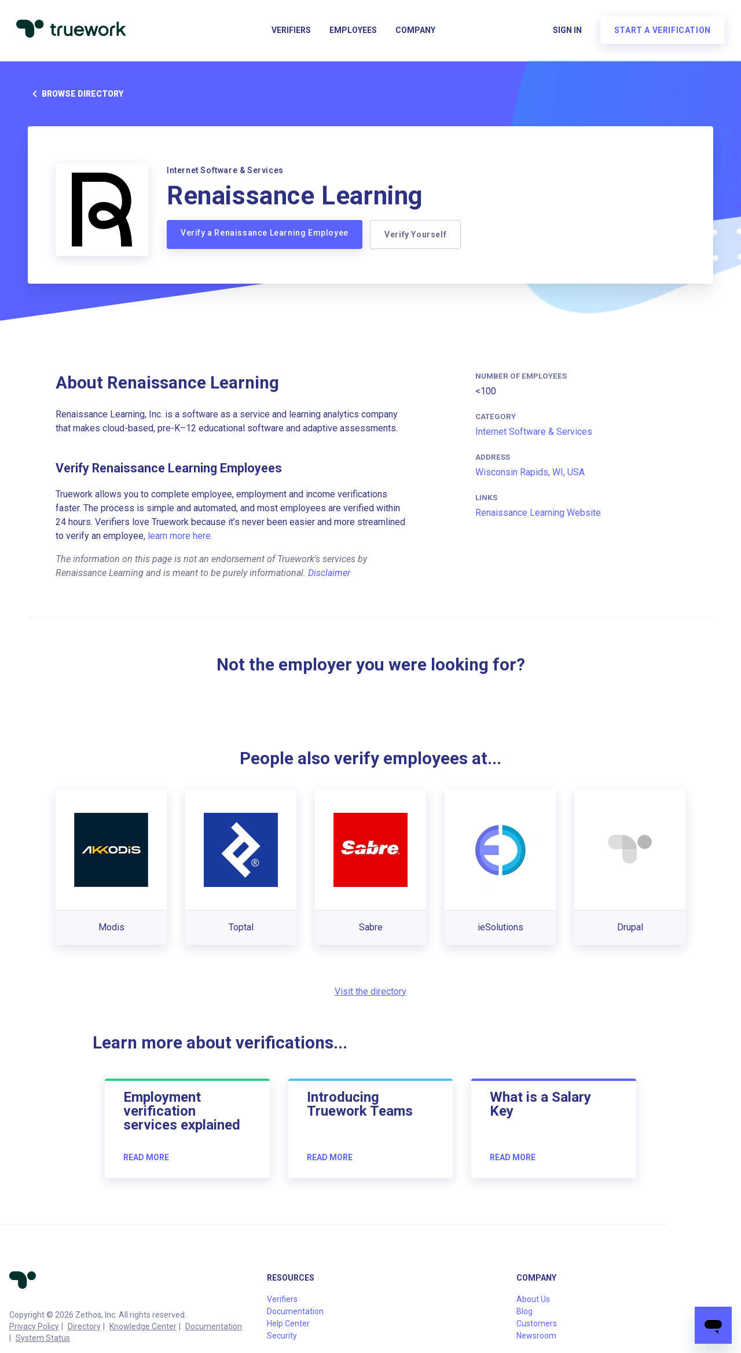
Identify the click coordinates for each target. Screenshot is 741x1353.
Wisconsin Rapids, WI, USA (530, 472)
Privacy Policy (34, 1326)
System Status (43, 1338)
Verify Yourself (417, 234)
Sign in (565, 32)
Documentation (213, 1326)
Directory (84, 1326)
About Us (533, 1299)
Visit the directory (370, 991)
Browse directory (75, 94)
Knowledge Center (143, 1326)
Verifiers (291, 32)
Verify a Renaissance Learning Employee (265, 232)
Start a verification (660, 32)
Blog (524, 1311)
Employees (353, 32)
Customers (536, 1323)
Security (282, 1335)
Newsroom (536, 1335)
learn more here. (180, 535)
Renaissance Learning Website (538, 512)
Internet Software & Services (533, 431)
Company (415, 32)
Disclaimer (329, 572)
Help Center (288, 1323)
